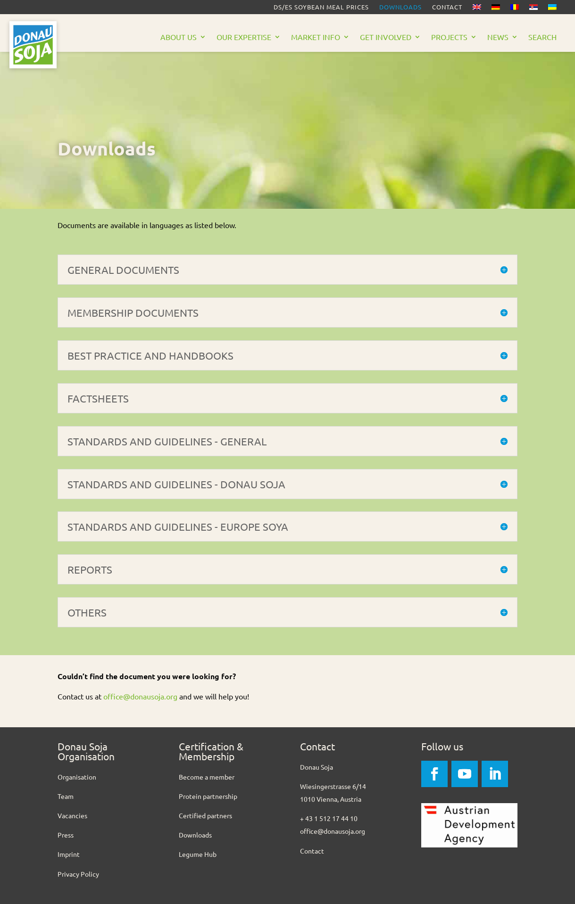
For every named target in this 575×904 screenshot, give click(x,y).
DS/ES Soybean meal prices (321, 7)
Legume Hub (198, 854)
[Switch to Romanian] (514, 9)
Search (542, 37)
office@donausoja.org (140, 696)
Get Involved (385, 37)
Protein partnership (208, 796)
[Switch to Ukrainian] (552, 9)
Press (66, 834)
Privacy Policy (78, 874)
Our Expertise (244, 37)
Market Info (315, 37)
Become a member (206, 777)
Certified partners (205, 815)
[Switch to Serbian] (533, 9)
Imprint (69, 854)
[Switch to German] (496, 9)
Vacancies (72, 815)
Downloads (400, 7)
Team (66, 796)
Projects (449, 37)
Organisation (77, 777)
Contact (447, 7)
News (497, 37)
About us (178, 37)
